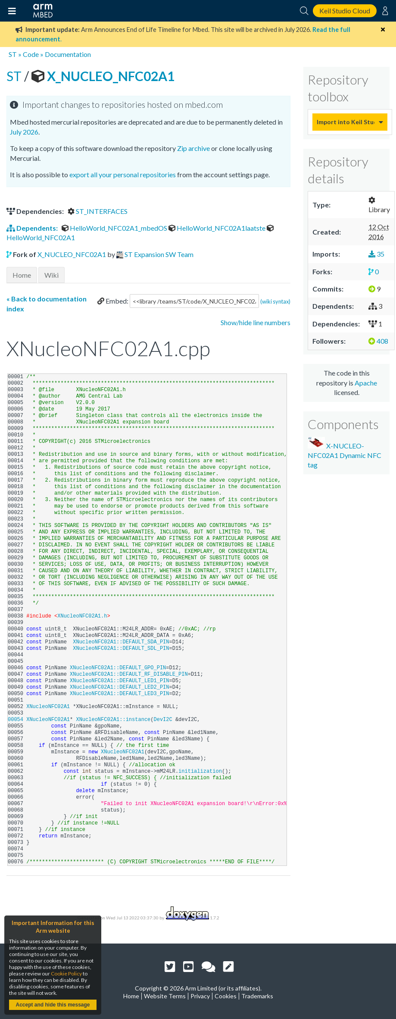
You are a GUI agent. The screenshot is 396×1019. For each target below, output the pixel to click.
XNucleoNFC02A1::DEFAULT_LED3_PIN (119, 694)
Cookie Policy (66, 973)
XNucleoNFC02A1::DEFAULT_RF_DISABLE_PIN (129, 674)
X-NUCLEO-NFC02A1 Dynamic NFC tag (344, 453)
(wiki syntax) (275, 301)
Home (21, 275)
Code (31, 54)
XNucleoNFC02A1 (48, 707)
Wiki (51, 275)
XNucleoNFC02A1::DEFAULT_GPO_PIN (118, 668)
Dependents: (32, 228)
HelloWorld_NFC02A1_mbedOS (115, 228)
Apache (366, 383)
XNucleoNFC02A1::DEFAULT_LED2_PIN (119, 687)
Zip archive (193, 148)
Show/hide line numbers (255, 322)
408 (378, 341)
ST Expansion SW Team (159, 254)
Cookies (226, 996)
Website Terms (165, 996)
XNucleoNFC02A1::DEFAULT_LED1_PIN (119, 681)
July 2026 (24, 132)
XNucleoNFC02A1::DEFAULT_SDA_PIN (121, 642)
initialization (200, 771)
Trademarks (257, 996)
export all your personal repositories (122, 174)
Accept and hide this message (53, 1005)
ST (13, 54)
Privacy (200, 996)
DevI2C (162, 720)
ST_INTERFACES (98, 211)
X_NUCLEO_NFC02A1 (103, 76)
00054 (17, 720)
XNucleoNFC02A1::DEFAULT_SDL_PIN (121, 649)
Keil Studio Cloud (344, 10)
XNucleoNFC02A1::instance (113, 720)
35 (376, 254)
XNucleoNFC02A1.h (82, 616)
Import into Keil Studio (345, 121)
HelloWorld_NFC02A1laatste (217, 228)
